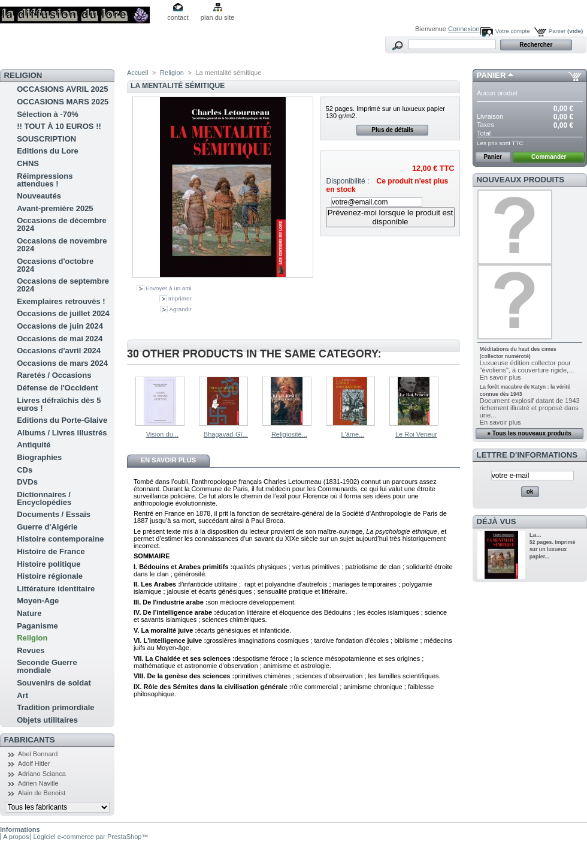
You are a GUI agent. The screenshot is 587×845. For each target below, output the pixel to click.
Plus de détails (392, 130)
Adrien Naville (38, 783)
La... (535, 534)
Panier (566, 31)
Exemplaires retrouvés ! (61, 301)
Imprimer (180, 298)
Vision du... (162, 434)
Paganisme (37, 625)
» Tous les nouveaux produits (529, 433)
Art (22, 695)
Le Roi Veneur (416, 434)
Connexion (464, 28)
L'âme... (352, 434)
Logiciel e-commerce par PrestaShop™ (90, 836)
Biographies (39, 457)
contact (177, 17)
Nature (29, 613)
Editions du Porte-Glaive (62, 420)
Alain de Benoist (42, 792)
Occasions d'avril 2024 (59, 350)
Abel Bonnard (38, 753)
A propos (16, 836)
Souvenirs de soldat (54, 682)
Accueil (137, 72)
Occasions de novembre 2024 (62, 244)
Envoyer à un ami (169, 288)
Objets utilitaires (47, 719)
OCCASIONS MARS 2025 (62, 101)
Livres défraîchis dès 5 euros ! (59, 404)
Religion (32, 637)
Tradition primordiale (55, 707)
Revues (30, 650)
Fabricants (29, 739)
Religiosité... (289, 434)
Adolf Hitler (34, 763)
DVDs (27, 481)
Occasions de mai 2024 (59, 338)
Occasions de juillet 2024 (63, 313)
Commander (548, 157)
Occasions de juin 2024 (60, 325)
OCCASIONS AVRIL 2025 (62, 89)
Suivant (455, 400)
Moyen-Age (38, 600)
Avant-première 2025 (55, 208)
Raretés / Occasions (54, 375)
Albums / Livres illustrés (62, 432)
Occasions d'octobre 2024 (55, 265)
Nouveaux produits (521, 179)
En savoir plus (168, 460)
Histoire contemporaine (60, 538)
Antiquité (33, 444)
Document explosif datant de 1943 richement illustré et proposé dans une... (530, 408)
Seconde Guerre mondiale (47, 666)
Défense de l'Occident (57, 387)
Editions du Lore (47, 150)
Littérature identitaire (56, 588)
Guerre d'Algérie (47, 526)
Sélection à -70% (47, 114)
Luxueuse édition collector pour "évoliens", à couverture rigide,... (527, 366)
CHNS (28, 163)
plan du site (217, 17)
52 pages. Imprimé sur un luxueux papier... (552, 549)
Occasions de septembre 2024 (63, 284)
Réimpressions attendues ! (44, 180)
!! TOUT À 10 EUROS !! (59, 126)
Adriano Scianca (42, 773)
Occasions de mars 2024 (62, 363)
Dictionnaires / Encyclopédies (44, 498)
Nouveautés (39, 195)
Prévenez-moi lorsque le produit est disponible (390, 217)
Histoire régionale (50, 576)
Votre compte (512, 31)
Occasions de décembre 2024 (62, 224)
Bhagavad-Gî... (226, 434)
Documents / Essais (53, 514)
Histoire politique (48, 564)
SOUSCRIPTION (46, 138)
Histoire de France (50, 551)
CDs (24, 469)
